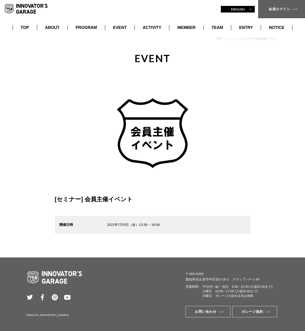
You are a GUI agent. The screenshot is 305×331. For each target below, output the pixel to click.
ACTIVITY (152, 27)
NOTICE (276, 27)
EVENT (120, 27)
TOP (25, 27)
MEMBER (186, 27)
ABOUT (52, 27)
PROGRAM (86, 27)
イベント (232, 38)
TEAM (217, 27)
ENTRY (246, 27)
